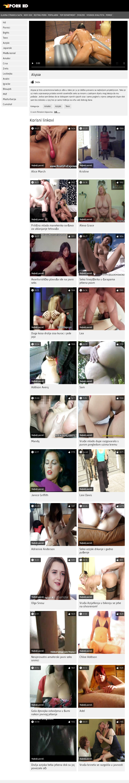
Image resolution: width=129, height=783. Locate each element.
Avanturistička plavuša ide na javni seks (52, 281)
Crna (5, 63)
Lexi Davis (85, 495)
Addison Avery (40, 387)
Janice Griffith (39, 495)
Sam (82, 387)
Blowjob (7, 89)
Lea (81, 333)
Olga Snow (37, 603)
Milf (5, 94)
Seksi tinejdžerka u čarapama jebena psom (97, 281)
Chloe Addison (88, 657)
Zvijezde (81, 15)
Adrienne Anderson (43, 549)
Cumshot (7, 104)
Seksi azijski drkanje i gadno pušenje (96, 550)
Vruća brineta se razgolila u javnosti (101, 765)
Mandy (35, 441)
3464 (37, 82)
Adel (82, 711)
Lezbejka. (8, 73)
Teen (5, 37)
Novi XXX (28, 15)
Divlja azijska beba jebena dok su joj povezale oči (53, 766)
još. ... (57, 112)
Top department (67, 15)
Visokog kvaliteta (95, 15)
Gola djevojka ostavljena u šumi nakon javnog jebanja (50, 712)
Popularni (53, 15)
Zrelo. (6, 68)
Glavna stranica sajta (11, 15)
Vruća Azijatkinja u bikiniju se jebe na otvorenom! (100, 604)
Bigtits (6, 32)
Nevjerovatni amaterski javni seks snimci (51, 658)
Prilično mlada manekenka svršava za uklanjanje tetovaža (52, 227)
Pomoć (109, 15)
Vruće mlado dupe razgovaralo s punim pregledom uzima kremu (99, 443)
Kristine (84, 171)
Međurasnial (9, 53)
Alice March (38, 171)
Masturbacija (9, 99)
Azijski (6, 43)
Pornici (6, 27)
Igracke (6, 84)
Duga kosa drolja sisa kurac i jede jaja (51, 335)
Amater (6, 58)
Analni (6, 78)
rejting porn (40, 15)
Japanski (7, 48)
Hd (4, 22)
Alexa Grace (86, 225)
